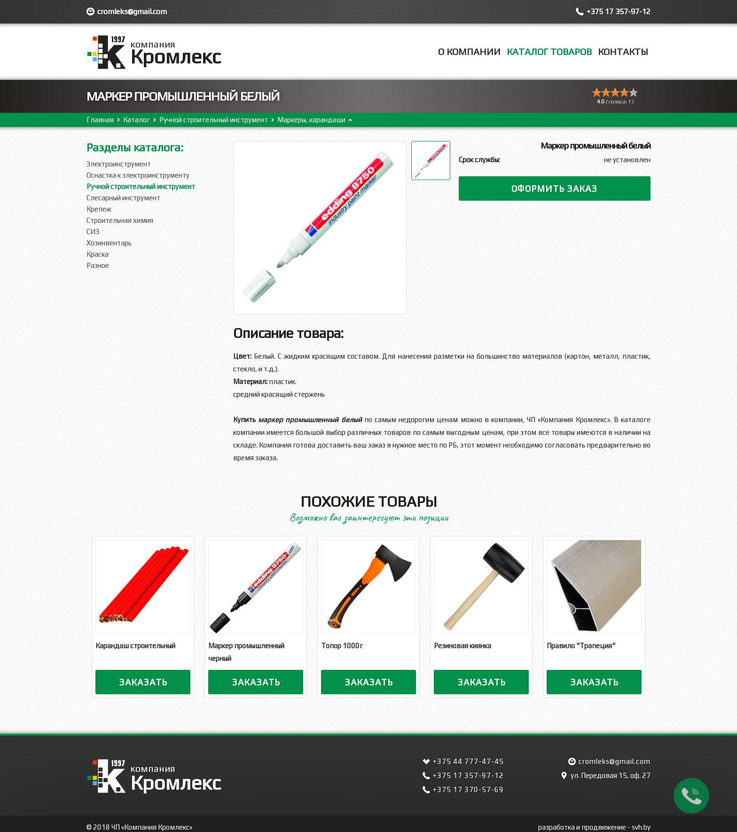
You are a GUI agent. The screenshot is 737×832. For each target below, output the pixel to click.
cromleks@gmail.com (132, 11)
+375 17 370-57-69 (468, 789)
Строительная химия (119, 220)
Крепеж (98, 209)
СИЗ (92, 231)
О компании (469, 51)
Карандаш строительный (135, 646)
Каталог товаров (549, 51)
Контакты (623, 51)
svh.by (641, 827)
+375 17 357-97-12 (619, 11)
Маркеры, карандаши (311, 120)
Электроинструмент (118, 164)
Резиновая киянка (462, 646)
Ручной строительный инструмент (213, 120)
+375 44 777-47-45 (468, 761)
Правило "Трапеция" (581, 646)
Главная (100, 120)
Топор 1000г (342, 646)
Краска (97, 254)
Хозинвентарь (109, 243)
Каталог (136, 120)
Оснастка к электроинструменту (137, 175)
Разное (97, 265)
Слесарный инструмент (123, 198)
